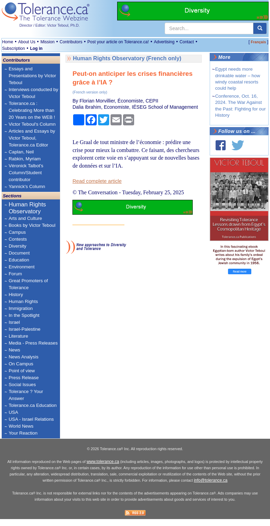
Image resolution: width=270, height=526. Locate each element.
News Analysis (23, 356)
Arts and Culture (25, 218)
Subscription (13, 48)
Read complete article (97, 181)
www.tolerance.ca (103, 468)
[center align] (260, 28)
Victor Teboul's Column (32, 124)
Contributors (71, 41)
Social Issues (22, 384)
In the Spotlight (24, 315)
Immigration (21, 308)
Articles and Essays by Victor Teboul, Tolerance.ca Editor (32, 138)
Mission (48, 41)
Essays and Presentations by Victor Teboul (32, 75)
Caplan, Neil (21, 151)
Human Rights (23, 301)
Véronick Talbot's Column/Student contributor (26, 172)
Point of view (22, 370)
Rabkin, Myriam (25, 158)
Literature (18, 336)
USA (13, 412)
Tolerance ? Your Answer (26, 395)
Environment (22, 266)
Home (7, 41)
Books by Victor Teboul (32, 225)
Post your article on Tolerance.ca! (118, 41)
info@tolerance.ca (210, 487)
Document (19, 253)
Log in (36, 48)
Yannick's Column (27, 186)
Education (19, 259)
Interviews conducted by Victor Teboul (33, 93)
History (16, 294)
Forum (15, 273)
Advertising (164, 41)
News (14, 350)
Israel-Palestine (25, 329)
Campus (17, 232)
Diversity (17, 246)
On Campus (21, 363)
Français (258, 42)
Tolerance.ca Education (33, 405)
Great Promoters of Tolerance (28, 284)
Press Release (24, 377)
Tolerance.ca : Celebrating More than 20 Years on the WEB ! (32, 110)
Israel (14, 322)
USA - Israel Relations (31, 419)
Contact (187, 41)
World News (21, 426)
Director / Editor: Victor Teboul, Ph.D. (49, 25)
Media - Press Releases (33, 343)
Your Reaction (23, 433)
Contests (18, 239)
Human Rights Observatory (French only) (127, 58)
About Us (26, 41)
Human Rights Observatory (27, 208)
